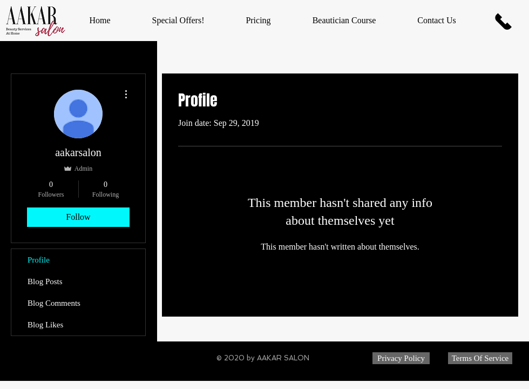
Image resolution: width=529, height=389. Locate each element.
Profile (39, 260)
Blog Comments (54, 303)
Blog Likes (45, 324)
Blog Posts (45, 281)
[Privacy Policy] (401, 358)
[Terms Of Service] (480, 358)
